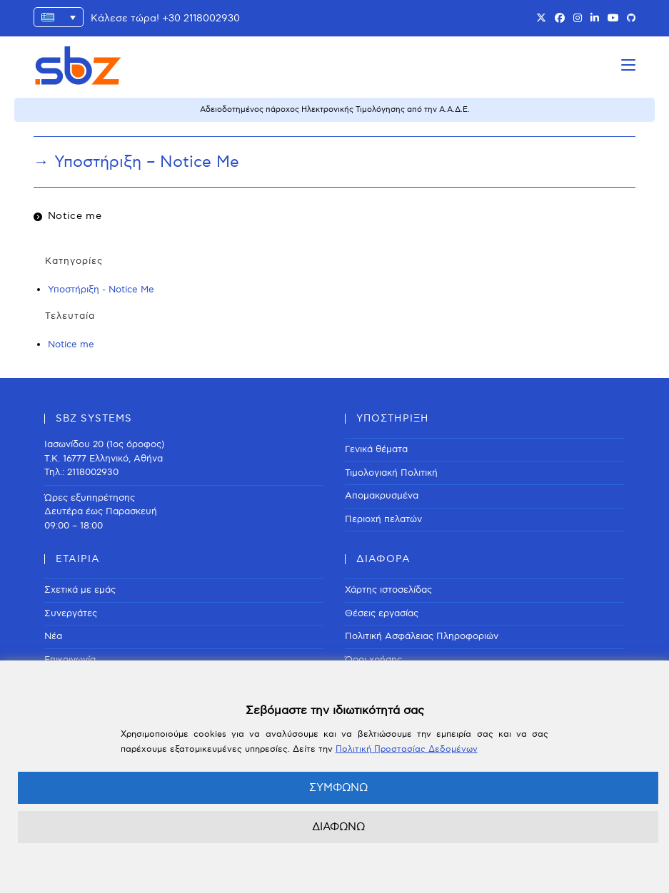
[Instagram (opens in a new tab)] (577, 18)
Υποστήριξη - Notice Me (101, 289)
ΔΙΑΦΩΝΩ (338, 826)
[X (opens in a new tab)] (541, 18)
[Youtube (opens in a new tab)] (613, 18)
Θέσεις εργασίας (381, 613)
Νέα (53, 636)
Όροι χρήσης (373, 659)
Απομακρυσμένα (381, 495)
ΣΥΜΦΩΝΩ (338, 787)
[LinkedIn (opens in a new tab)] (594, 18)
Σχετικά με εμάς (80, 590)
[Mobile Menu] (628, 65)
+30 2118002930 (201, 18)
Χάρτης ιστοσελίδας (388, 590)
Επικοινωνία (70, 659)
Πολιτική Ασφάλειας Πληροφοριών (421, 636)
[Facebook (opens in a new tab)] (559, 18)
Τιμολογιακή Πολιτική (391, 473)
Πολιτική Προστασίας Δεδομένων (407, 749)
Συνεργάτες (70, 613)
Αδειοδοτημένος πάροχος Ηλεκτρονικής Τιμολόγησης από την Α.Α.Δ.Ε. (335, 109)
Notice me (74, 216)
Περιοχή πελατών (383, 519)
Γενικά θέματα (376, 449)
